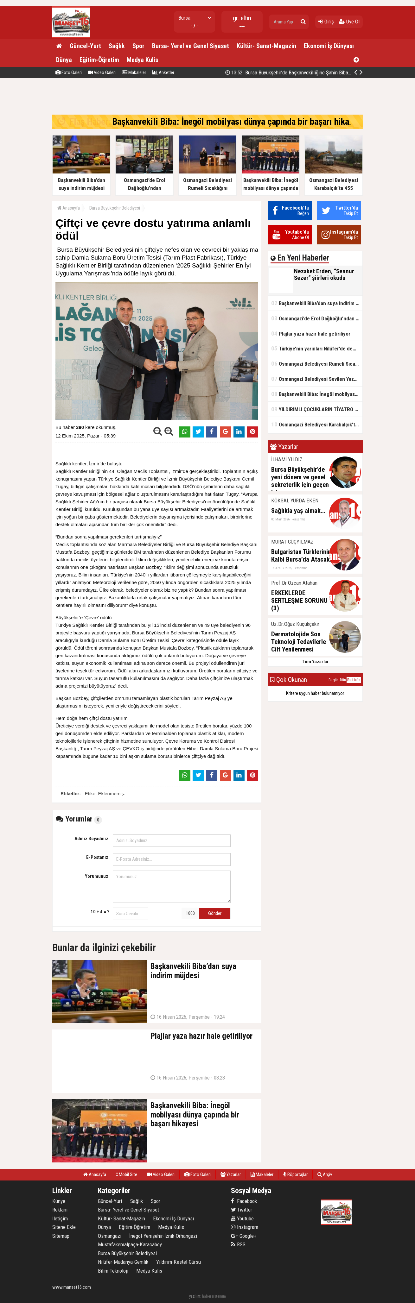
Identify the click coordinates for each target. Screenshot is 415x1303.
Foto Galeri (68, 72)
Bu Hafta (354, 680)
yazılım (194, 1296)
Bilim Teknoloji (113, 1271)
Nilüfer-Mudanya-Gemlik (123, 1262)
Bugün (334, 680)
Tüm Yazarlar (315, 661)
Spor (138, 46)
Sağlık (117, 46)
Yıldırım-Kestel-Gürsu (178, 1262)
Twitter (241, 1209)
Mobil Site (126, 1174)
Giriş (326, 21)
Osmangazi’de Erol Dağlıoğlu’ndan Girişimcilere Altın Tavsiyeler (316, 318)
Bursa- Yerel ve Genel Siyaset (190, 46)
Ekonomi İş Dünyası (329, 46)
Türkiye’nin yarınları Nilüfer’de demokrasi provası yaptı (316, 348)
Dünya (64, 60)
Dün (343, 680)
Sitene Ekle (64, 1227)
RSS (238, 1244)
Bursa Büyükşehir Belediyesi (114, 208)
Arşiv (324, 1174)
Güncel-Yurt (85, 46)
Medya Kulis (142, 60)
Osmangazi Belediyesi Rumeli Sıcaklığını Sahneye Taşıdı (316, 363)
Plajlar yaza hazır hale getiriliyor (310, 333)
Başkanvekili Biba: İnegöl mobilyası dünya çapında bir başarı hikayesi (238, 121)
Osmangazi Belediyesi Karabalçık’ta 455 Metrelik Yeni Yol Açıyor (316, 424)
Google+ (244, 1236)
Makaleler (134, 72)
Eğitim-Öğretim (99, 60)
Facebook (244, 1201)
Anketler (163, 72)
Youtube (242, 1218)
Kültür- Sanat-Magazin (266, 46)
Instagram (244, 1227)
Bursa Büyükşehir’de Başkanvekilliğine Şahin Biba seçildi (294, 72)
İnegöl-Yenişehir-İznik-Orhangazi (163, 1236)
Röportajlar (295, 1174)
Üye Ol (349, 21)
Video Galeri (102, 72)
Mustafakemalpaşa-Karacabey (130, 1244)
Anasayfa (68, 208)
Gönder (214, 913)
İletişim (60, 1218)
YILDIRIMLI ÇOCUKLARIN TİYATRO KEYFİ (316, 409)
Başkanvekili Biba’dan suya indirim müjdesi (316, 303)
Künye (58, 1201)
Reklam (59, 1209)
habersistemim (214, 1296)
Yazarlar (230, 1174)
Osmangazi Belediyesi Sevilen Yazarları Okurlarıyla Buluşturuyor (316, 378)
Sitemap (60, 1236)
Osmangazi (109, 1236)
